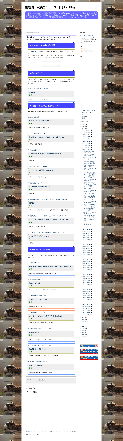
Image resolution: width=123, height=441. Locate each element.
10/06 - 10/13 (86, 231)
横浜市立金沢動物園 (33, 279)
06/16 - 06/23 (86, 265)
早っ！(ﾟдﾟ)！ (33, 92)
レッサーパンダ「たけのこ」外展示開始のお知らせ (45, 154)
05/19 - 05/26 (86, 274)
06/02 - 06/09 (86, 270)
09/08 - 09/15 (86, 240)
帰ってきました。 (34, 332)
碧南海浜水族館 (32, 216)
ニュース (40, 262)
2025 (83, 126)
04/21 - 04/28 (86, 282)
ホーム (51, 431)
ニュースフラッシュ (87, 110)
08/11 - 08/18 (86, 248)
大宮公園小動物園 (33, 133)
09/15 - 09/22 (86, 237)
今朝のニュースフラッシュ (35, 51)
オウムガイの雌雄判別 (36, 365)
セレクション (34, 382)
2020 (83, 324)
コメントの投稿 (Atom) (34, 434)
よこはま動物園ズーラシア (35, 295)
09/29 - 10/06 (86, 233)
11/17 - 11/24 (86, 143)
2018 (83, 328)
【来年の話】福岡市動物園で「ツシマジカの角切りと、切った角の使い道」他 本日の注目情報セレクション (89, 174)
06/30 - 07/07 (86, 261)
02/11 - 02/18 (86, 304)
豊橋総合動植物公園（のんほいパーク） (38, 199)
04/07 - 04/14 (86, 287)
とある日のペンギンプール (37, 349)
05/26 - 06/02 (86, 272)
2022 (83, 319)
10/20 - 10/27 (86, 227)
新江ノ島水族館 (32, 328)
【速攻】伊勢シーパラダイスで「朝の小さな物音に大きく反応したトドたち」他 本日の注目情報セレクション (89, 218)
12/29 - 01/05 (86, 130)
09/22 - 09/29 (86, 235)
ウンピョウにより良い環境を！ (39, 299)
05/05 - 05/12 (86, 278)
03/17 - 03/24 (86, 293)
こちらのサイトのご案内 (87, 35)
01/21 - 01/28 (86, 310)
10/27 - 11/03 (86, 149)
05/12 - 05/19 (86, 276)
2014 (83, 337)
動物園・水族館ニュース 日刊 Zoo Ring (50, 7)
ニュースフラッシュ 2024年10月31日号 (89, 180)
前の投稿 (74, 431)
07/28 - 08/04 (86, 252)
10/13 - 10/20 (86, 229)
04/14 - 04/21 (86, 285)
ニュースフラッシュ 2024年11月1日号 (89, 169)
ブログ (42, 279)
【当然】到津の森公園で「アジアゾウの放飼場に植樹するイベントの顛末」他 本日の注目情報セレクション (89, 163)
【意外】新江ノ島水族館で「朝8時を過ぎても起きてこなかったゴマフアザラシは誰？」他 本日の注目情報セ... (89, 185)
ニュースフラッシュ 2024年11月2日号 (89, 158)
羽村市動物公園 (32, 150)
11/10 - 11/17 (86, 145)
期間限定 (32, 203)
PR (82, 114)
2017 (83, 330)
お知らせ (40, 150)
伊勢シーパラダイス (33, 88)
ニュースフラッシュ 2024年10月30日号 (89, 191)
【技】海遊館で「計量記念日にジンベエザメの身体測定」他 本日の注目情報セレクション (89, 153)
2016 (83, 332)
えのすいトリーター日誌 (44, 328)
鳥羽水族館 (31, 361)
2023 (83, 317)
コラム (83, 116)
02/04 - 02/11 (86, 306)
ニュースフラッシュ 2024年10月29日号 (89, 202)
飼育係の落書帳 (44, 88)
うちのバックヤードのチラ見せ (59, 199)
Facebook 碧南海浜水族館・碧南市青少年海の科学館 (52, 216)
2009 (83, 339)
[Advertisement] (55, 25)
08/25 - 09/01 (86, 244)
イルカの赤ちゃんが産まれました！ (40, 187)
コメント (84, 51)
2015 (83, 334)
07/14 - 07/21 (86, 257)
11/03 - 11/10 (86, 147)
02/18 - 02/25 (86, 302)
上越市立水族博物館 (33, 166)
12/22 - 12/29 (86, 132)
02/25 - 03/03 (86, 300)
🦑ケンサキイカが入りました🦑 (39, 236)
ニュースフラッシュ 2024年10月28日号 (89, 212)
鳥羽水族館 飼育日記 (41, 361)
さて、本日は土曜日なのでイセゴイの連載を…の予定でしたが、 (49, 219)
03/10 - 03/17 (86, 295)
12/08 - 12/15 (86, 136)
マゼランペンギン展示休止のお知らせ (41, 170)
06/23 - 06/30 (86, 263)
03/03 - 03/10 (86, 297)
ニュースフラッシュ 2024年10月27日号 (89, 223)
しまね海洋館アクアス (34, 232)
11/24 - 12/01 (86, 141)
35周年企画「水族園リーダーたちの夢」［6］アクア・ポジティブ (50, 266)
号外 (83, 118)
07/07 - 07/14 (86, 259)
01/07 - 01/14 (86, 315)
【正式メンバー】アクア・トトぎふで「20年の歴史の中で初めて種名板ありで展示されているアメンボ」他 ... (89, 196)
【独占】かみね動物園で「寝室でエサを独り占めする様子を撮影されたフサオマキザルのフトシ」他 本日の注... (89, 207)
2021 (83, 322)
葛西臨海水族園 (32, 262)
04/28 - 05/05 (86, 280)
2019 (83, 326)
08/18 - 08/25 (86, 246)
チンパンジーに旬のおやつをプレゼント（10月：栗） (46, 316)
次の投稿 (28, 431)
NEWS (42, 117)
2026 (83, 124)
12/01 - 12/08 (86, 139)
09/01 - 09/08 (86, 242)
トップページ (42, 133)
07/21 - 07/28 (86, 255)
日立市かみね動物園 (33, 117)
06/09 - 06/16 (86, 267)
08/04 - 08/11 (86, 250)
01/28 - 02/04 (86, 308)
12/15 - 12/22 (86, 134)
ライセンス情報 (56, 65)
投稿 (83, 48)
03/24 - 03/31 (86, 291)
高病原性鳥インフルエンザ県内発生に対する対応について (47, 137)
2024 (83, 128)
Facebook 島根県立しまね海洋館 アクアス (52, 232)
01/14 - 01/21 (86, 312)
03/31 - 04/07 (86, 289)
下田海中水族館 (32, 183)
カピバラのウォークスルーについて (40, 121)
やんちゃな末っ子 (34, 283)
